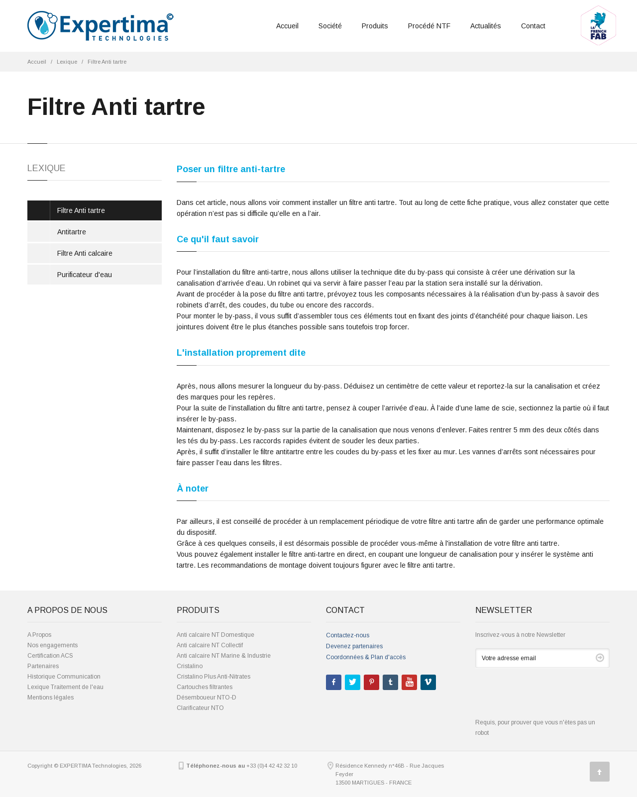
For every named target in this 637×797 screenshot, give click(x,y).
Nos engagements (52, 645)
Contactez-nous (347, 635)
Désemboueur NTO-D (206, 697)
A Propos (39, 634)
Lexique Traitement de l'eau (65, 687)
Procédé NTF (429, 26)
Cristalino (190, 666)
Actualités (485, 26)
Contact (533, 26)
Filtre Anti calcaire (84, 253)
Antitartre (71, 232)
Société (330, 26)
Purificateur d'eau (84, 275)
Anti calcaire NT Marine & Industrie (224, 655)
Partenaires (43, 666)
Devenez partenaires (354, 646)
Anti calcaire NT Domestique (215, 634)
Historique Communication (64, 676)
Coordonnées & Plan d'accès (366, 657)
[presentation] (551, 698)
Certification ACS (50, 655)
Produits (375, 26)
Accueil (287, 26)
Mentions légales (50, 697)
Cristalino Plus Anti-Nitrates (213, 676)
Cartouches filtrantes (204, 687)
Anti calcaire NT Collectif (210, 645)
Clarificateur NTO (200, 707)
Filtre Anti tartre (107, 62)
